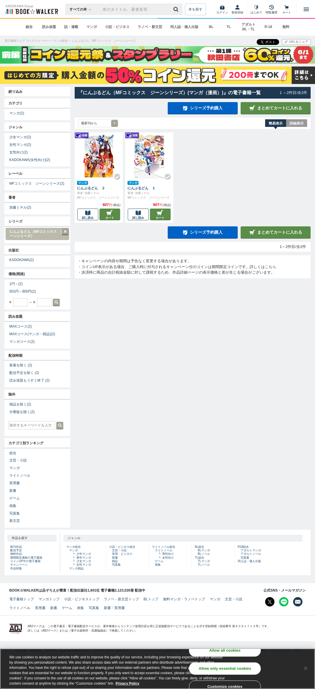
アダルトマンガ (251, 550)
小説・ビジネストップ (81, 599)
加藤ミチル (20, 207)
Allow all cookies (225, 652)
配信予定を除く (24, 373)
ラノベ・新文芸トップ (121, 599)
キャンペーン (19, 564)
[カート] (287, 9)
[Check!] (114, 174)
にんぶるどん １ (141, 188)
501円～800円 (22, 291)
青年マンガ (83, 557)
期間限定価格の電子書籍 (26, 557)
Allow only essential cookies (225, 670)
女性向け (18, 152)
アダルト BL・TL (249, 26)
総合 (29, 27)
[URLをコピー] (296, 42)
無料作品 (16, 553)
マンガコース (22, 342)
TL (229, 27)
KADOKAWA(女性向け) (29, 160)
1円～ (15, 284)
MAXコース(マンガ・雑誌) (32, 334)
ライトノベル (19, 475)
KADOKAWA (21, 260)
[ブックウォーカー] (31, 9)
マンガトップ (49, 599)
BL (211, 27)
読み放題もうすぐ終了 (29, 380)
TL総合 (199, 557)
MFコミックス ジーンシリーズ (36, 183)
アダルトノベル (251, 553)
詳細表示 (297, 123)
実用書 (14, 483)
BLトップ (151, 599)
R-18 (268, 27)
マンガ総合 (73, 546)
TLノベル (204, 564)
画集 (12, 506)
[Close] (305, 669)
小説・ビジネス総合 (122, 546)
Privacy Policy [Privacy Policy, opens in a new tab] (127, 685)
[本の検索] (82, 9)
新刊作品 (16, 546)
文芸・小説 (18, 460)
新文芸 (14, 521)
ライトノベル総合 (163, 546)
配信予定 (16, 550)
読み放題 (49, 27)
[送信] (176, 9)
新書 (12, 491)
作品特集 (16, 568)
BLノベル (204, 553)
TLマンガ (204, 561)
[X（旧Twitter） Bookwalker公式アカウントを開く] (269, 601)
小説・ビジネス (117, 27)
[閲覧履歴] (271, 9)
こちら (270, 267)
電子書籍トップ (21, 599)
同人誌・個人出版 (184, 27)
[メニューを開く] (306, 9)
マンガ (91, 27)
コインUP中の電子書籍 (25, 561)
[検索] (176, 9)
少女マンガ (20, 137)
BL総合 (199, 546)
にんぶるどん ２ (91, 188)
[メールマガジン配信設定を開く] (297, 601)
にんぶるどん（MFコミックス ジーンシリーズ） (37, 233)
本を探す (195, 9)
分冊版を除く (22, 412)
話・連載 (71, 27)
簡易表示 (276, 123)
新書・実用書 (114, 608)
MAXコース (20, 326)
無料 (285, 27)
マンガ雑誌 (76, 568)
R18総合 (243, 546)
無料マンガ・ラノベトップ (184, 599)
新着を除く (20, 365)
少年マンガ (83, 553)
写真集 (14, 513)
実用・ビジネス (122, 553)
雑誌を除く (20, 404)
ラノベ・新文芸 (150, 27)
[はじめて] (256, 9)
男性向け (168, 553)
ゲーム (14, 498)
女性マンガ (20, 145)
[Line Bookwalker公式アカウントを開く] (283, 601)
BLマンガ (204, 550)
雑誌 (115, 561)
